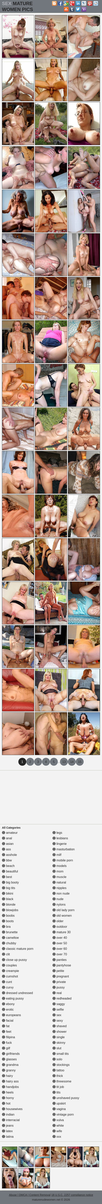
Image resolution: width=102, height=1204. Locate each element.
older (58, 921)
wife (57, 1131)
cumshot (10, 976)
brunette (10, 932)
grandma (10, 1064)
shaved (59, 1026)
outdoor (59, 926)
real (57, 993)
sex (56, 1015)
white (58, 1125)
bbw (7, 860)
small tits (60, 1053)
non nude (61, 893)
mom (58, 871)
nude (58, 899)
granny (9, 1070)
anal (7, 838)
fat (5, 1026)
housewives (12, 1109)
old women (62, 915)
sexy (57, 1020)
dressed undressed (17, 993)
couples (9, 965)
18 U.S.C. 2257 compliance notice (72, 1195)
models (59, 866)
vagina (59, 1109)
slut (56, 1048)
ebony (8, 1004)
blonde (9, 904)
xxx (56, 1136)
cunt (7, 982)
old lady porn (63, 910)
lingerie (59, 843)
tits (56, 1092)
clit (6, 954)
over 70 (59, 954)
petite (58, 971)
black (7, 899)
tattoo (58, 1070)
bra (6, 926)
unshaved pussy (65, 1098)
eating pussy (13, 998)
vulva (58, 1120)
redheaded (62, 998)
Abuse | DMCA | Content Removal (30, 1195)
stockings (61, 1064)
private (59, 982)
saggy (58, 1004)
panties (59, 959)
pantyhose (61, 965)
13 (64, 762)
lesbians (60, 838)
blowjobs (10, 910)
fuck (7, 1042)
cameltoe (10, 937)
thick (57, 1076)
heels (8, 1092)
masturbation (63, 849)
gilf (6, 1048)
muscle (59, 877)
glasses (9, 1059)
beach (8, 866)
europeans (11, 1015)
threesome (61, 1081)
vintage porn (63, 1114)
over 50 (59, 943)
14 (72, 762)
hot (6, 1103)
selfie (58, 1009)
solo (57, 1059)
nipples (59, 888)
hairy (7, 1076)
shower (59, 1031)
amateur (10, 832)
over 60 (59, 948)
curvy (8, 987)
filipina (8, 1037)
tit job (58, 1087)
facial (7, 1020)
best (7, 877)
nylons (59, 904)
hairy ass (10, 1081)
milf (56, 854)
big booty (10, 882)
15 (79, 762)
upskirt (59, 1103)
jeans (8, 1125)
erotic (8, 1009)
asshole (9, 854)
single (58, 1037)
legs (57, 832)
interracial (11, 1120)
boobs (8, 915)
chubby (9, 943)
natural (59, 882)
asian (8, 843)
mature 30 (61, 932)
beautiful (10, 871)
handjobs (10, 1087)
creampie (10, 971)
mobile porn (62, 860)
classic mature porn (17, 948)
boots (8, 921)
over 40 (59, 937)
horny (8, 1098)
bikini (7, 893)
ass (6, 849)
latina (8, 1136)
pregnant (60, 976)
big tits (8, 888)
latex (7, 1131)
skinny (59, 1042)
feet (6, 1031)
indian (8, 1114)
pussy (58, 987)
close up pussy (14, 959)
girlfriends (11, 1053)
